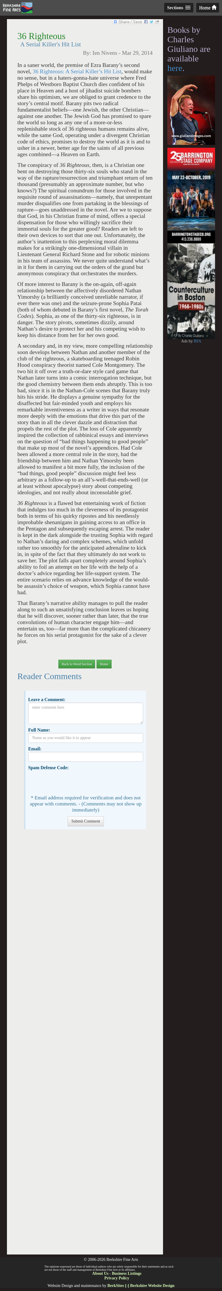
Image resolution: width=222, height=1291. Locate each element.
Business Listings (126, 1273)
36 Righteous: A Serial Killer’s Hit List (77, 71)
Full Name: (39, 729)
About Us (100, 1273)
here (174, 68)
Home (207, 7)
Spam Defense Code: (48, 767)
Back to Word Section (77, 664)
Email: (34, 748)
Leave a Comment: (46, 699)
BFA (197, 341)
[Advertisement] (85, 1044)
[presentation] (72, 782)
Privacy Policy (116, 1278)
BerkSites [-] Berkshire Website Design (140, 1285)
